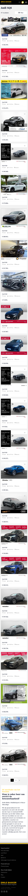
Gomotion (9, 888)
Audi (2, 855)
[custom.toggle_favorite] (25, 19)
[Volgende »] (19, 780)
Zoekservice (4, 872)
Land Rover (4, 853)
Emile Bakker (6, 2)
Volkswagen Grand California (8, 860)
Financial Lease (5, 864)
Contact (3, 877)
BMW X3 (3, 857)
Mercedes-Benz (5, 850)
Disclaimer (13, 887)
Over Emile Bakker (6, 870)
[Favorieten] (19, 2)
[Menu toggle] (26, 2)
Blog (2, 874)
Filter (20, 13)
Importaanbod (5, 848)
